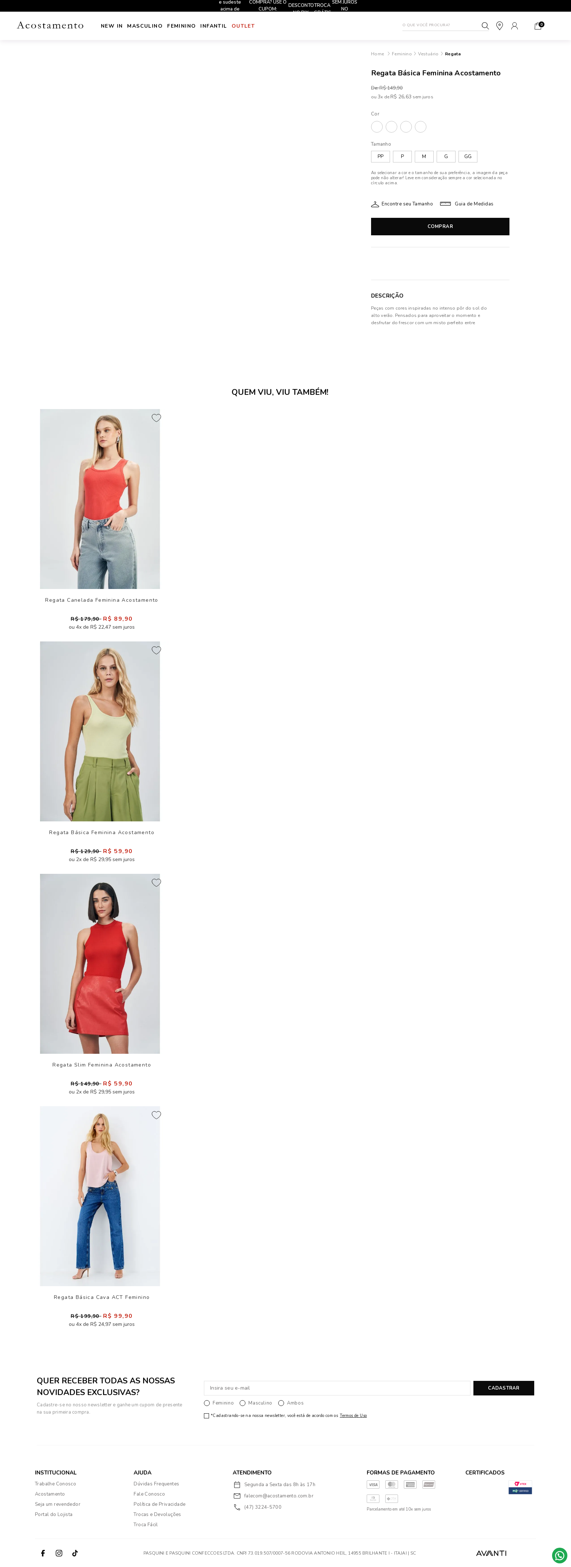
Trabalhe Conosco (55, 1484)
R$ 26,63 (400, 96)
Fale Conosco (149, 1494)
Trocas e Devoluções (157, 1514)
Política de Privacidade (159, 1504)
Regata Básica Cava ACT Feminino (102, 1297)
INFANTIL (238, 26)
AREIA (377, 127)
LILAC (391, 127)
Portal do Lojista (54, 1514)
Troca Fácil (146, 1524)
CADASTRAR (503, 1388)
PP (380, 156)
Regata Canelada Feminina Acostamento (101, 600)
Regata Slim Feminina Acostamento (101, 1064)
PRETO (406, 127)
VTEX (523, 1553)
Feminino (198, 26)
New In (112, 26)
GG (468, 156)
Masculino (153, 26)
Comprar (440, 226)
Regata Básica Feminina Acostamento (101, 832)
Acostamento (50, 1494)
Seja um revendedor (57, 1504)
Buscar (485, 26)
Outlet (276, 26)
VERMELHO (420, 127)
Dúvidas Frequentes (156, 1484)
